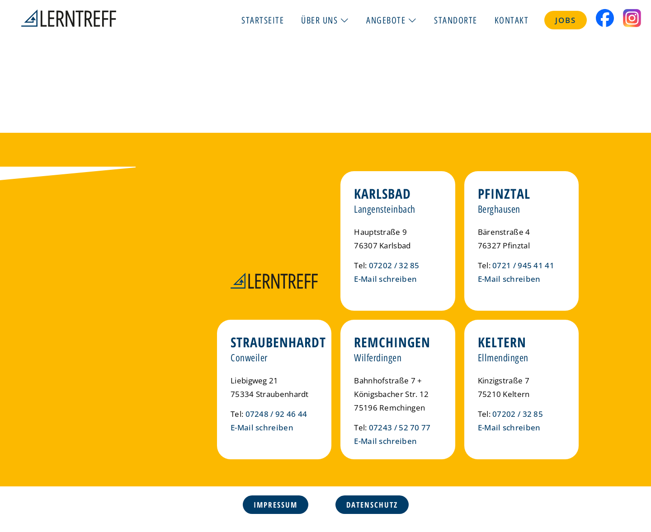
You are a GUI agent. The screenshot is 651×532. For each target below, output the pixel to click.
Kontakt (512, 19)
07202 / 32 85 (394, 265)
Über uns (325, 19)
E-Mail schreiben (385, 279)
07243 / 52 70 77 (400, 427)
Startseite (262, 19)
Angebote (391, 19)
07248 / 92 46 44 (276, 414)
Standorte (455, 19)
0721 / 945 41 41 (523, 265)
